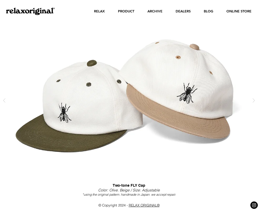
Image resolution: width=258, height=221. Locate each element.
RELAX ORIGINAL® (144, 205)
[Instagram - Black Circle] (254, 205)
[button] (99, 11)
